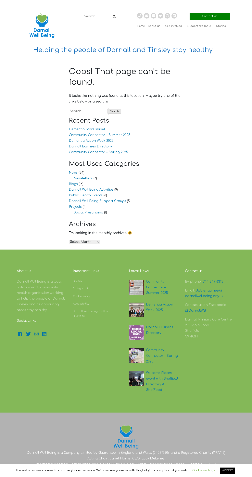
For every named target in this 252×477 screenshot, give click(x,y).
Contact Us (209, 16)
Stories (221, 26)
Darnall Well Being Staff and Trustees (92, 313)
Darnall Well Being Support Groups (97, 201)
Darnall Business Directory (90, 146)
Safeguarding (82, 288)
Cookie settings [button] (203, 470)
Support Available (199, 26)
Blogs (73, 184)
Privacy (77, 281)
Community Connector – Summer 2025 (99, 135)
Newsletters (83, 178)
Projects (75, 207)
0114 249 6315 (213, 281)
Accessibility (81, 303)
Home (141, 26)
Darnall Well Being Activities (91, 189)
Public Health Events (86, 195)
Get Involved (173, 26)
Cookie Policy (81, 296)
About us (154, 26)
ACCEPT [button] (227, 470)
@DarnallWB (195, 310)
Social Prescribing (88, 212)
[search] (100, 16)
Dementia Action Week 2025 (91, 141)
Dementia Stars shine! (87, 129)
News (73, 172)
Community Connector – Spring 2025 (98, 152)
